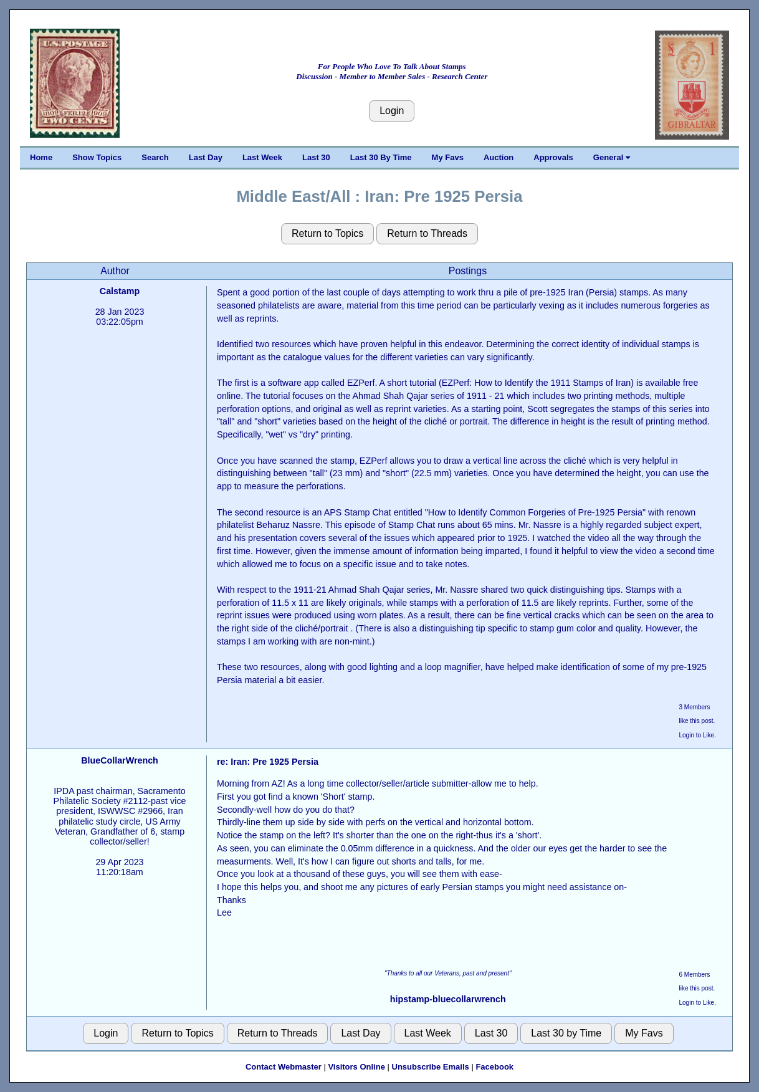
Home (41, 157)
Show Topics (97, 157)
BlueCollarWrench (119, 760)
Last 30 (316, 157)
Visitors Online (356, 1066)
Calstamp (120, 291)
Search (154, 157)
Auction (498, 157)
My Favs (448, 157)
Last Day (205, 157)
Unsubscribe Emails (430, 1066)
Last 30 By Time (381, 157)
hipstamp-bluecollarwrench (448, 999)
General (611, 157)
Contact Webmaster (284, 1066)
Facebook (494, 1066)
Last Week (262, 157)
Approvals (553, 157)
